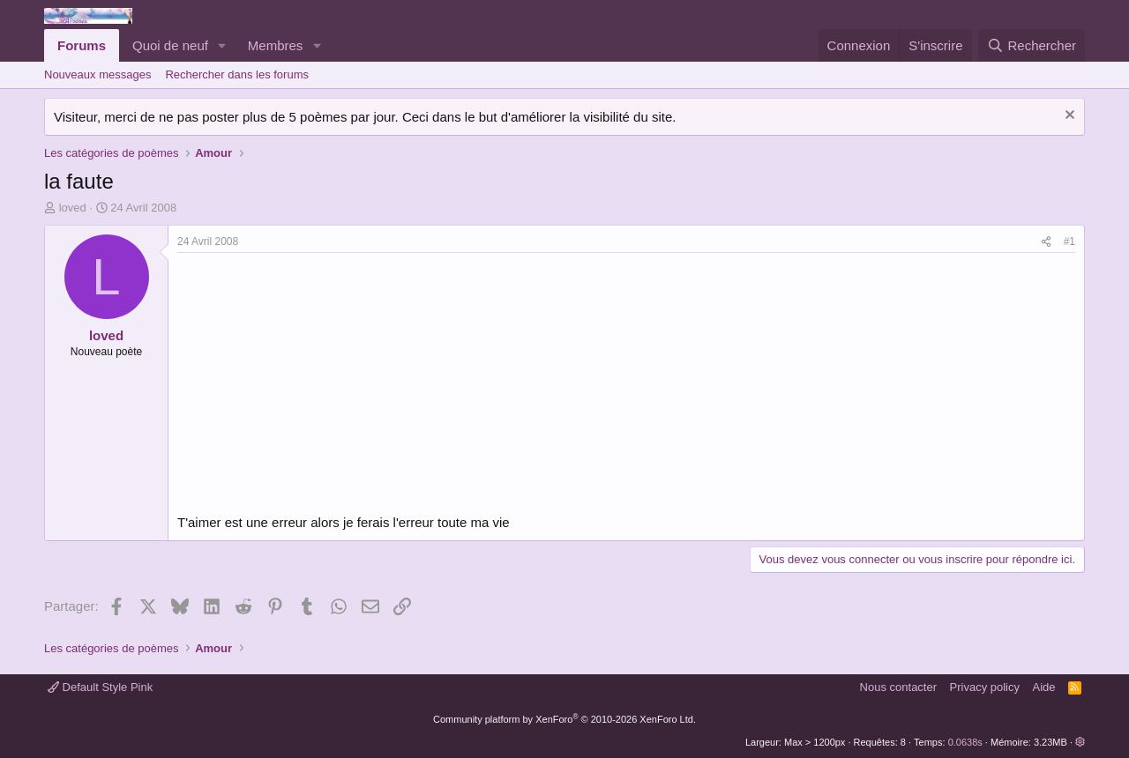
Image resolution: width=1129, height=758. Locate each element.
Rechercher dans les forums (237, 74)
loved (72, 207)
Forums (81, 45)
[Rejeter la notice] (1067, 117)
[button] (222, 45)
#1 (1069, 241)
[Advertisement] (325, 385)
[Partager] (1046, 242)
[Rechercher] (1031, 45)
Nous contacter (898, 687)
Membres (275, 45)
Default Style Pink (100, 687)
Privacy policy (985, 687)
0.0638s (965, 742)
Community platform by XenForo (564, 719)
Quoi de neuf (170, 45)
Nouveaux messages (97, 74)
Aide (1044, 687)
